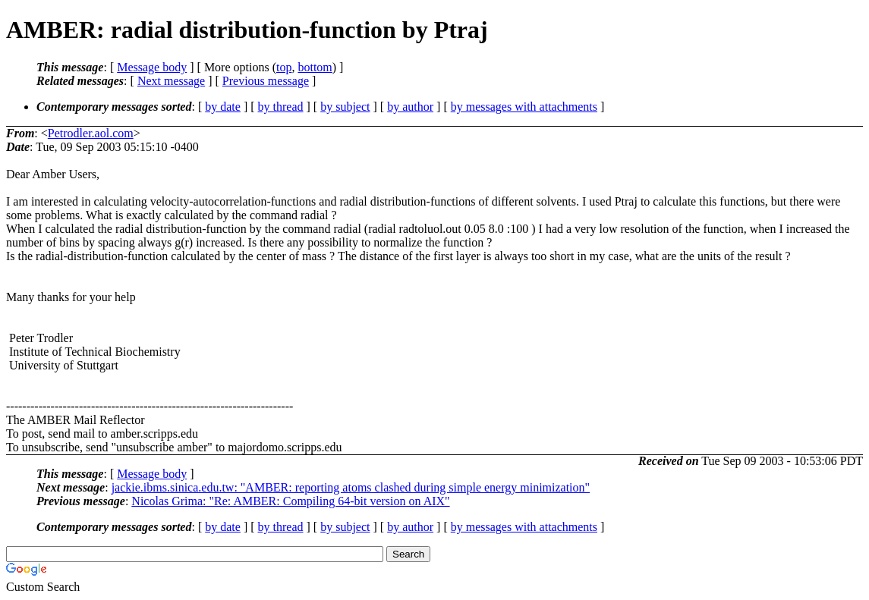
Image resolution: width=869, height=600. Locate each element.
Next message (171, 80)
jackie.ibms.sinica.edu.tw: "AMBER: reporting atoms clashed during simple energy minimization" (351, 487)
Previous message (265, 80)
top (283, 67)
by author (410, 106)
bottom (315, 67)
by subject (345, 106)
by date (223, 106)
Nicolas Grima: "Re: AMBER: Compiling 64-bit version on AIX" (290, 501)
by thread (281, 106)
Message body (152, 67)
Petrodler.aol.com (91, 133)
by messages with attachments (524, 106)
